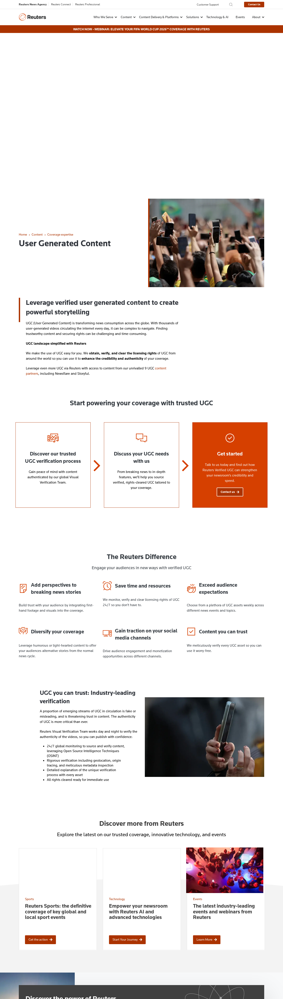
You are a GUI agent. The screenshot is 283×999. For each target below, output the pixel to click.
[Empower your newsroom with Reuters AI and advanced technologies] (142, 747)
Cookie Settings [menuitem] (71, 985)
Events (240, 17)
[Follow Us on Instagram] (232, 941)
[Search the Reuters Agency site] (231, 4)
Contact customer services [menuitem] (96, 954)
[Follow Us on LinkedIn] (252, 941)
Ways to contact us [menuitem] (91, 942)
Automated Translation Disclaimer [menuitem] (165, 960)
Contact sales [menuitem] (87, 948)
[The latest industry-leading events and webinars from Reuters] (226, 747)
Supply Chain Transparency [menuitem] (135, 985)
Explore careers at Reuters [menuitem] (96, 960)
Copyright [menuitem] (93, 985)
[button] (102, 16)
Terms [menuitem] (108, 985)
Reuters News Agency (33, 4)
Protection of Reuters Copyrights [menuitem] (164, 942)
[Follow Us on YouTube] (263, 941)
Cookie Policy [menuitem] (48, 985)
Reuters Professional (87, 4)
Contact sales (40, 894)
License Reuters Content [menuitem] (158, 948)
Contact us (230, 336)
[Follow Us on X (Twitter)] (242, 941)
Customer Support (208, 4)
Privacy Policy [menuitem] (24, 985)
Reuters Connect (61, 4)
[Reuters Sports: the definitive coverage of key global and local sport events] (58, 747)
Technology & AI (217, 17)
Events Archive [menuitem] (151, 966)
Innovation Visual (254, 995)
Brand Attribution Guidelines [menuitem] (161, 954)
